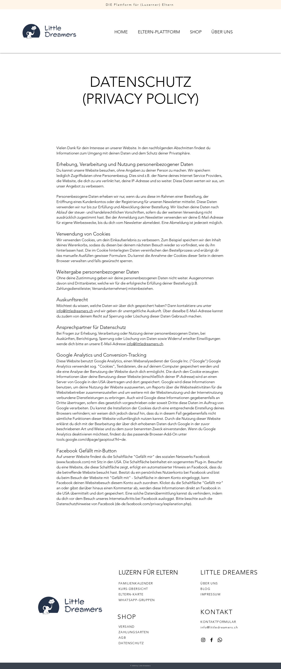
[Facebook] (211, 640)
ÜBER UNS (209, 583)
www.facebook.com (73, 462)
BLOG (205, 589)
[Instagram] (203, 640)
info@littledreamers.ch (74, 311)
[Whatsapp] (220, 640)
